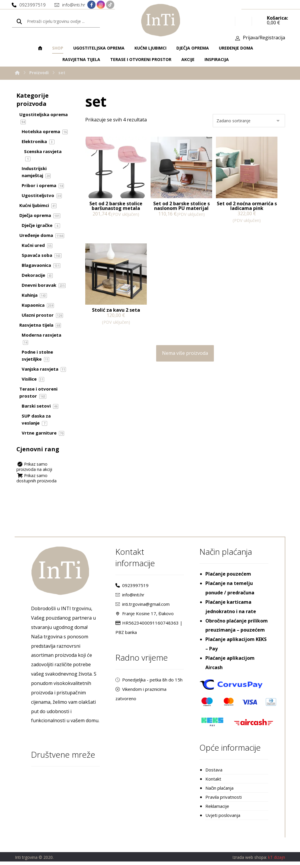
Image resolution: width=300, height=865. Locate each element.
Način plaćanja (219, 790)
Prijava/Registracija (264, 38)
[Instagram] (101, 5)
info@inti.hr (129, 596)
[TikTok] (110, 5)
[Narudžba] (249, 122)
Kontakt (213, 781)
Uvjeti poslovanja (222, 819)
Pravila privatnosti (223, 800)
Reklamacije (217, 809)
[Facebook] (91, 5)
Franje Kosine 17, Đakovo (144, 615)
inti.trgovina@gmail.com (142, 606)
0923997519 (132, 587)
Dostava (213, 772)
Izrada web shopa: (249, 861)
